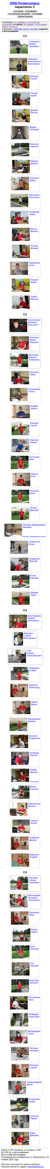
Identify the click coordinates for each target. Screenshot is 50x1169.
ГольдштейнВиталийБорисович (34, 322)
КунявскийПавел (34, 213)
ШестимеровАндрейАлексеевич (34, 618)
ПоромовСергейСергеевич (34, 880)
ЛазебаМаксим (33, 771)
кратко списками (30, 29)
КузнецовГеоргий (34, 754)
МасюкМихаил (34, 230)
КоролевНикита (34, 441)
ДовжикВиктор (34, 111)
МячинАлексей (34, 788)
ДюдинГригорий (34, 128)
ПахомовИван (34, 492)
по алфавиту (20, 22)
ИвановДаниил (34, 162)
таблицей (18, 29)
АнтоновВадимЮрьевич (34, 339)
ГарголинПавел (34, 373)
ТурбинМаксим (34, 298)
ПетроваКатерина (34, 1049)
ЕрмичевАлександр (34, 686)
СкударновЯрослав (34, 560)
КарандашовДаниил (34, 720)
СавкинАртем (34, 822)
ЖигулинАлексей (34, 145)
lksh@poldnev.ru (36, 1167)
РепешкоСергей (34, 1066)
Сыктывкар (34, 781)
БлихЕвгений (34, 947)
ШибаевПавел (34, 594)
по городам (28, 24)
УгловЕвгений (34, 577)
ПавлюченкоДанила (34, 805)
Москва (26, 536)
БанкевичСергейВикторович (30, 635)
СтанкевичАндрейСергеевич (34, 43)
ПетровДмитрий (34, 509)
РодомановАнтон (34, 264)
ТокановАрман (34, 281)
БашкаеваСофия (34, 669)
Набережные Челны (37, 536)
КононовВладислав (34, 737)
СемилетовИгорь (34, 543)
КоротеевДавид (34, 179)
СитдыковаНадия (34, 1100)
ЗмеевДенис (34, 703)
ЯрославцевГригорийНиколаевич (34, 897)
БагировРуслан (34, 77)
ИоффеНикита (34, 407)
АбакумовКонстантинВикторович (34, 61)
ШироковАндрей (34, 855)
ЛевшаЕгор (34, 475)
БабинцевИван (34, 913)
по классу (13, 27)
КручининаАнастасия (34, 196)
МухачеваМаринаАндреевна (34, 357)
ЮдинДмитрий (34, 1134)
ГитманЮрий (34, 94)
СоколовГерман (34, 1117)
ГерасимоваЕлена (34, 390)
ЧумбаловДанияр (34, 839)
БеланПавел (34, 930)
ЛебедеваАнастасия (34, 1015)
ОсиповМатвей (34, 247)
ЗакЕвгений (34, 964)
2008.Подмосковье (24, 3)
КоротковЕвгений (34, 981)
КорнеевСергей (34, 424)
